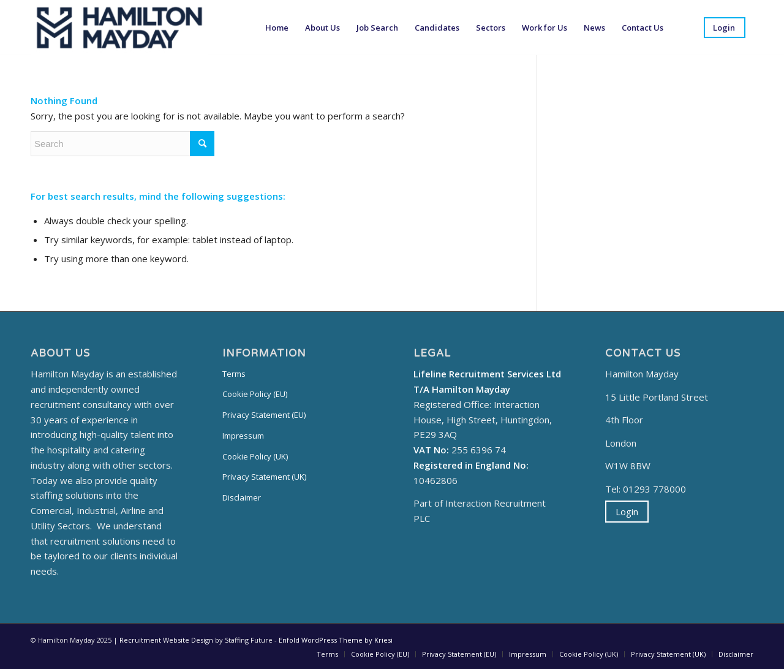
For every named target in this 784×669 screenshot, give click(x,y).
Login (627, 511)
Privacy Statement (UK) (264, 476)
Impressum (243, 435)
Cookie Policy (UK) (255, 456)
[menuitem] (276, 28)
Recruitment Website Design (166, 639)
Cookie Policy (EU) (254, 393)
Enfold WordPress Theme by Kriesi (336, 639)
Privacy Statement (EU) (264, 414)
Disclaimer (241, 497)
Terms (234, 373)
